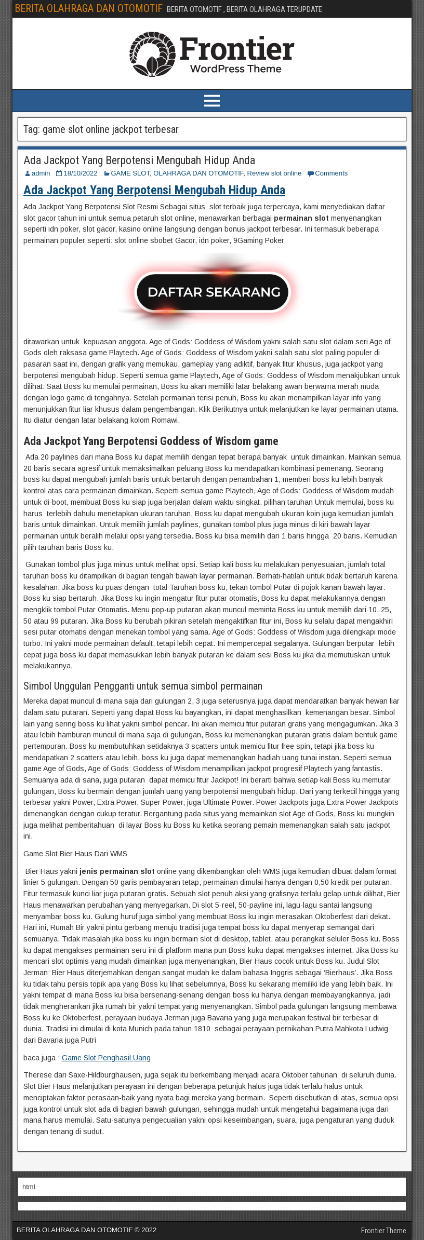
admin (41, 173)
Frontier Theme (383, 1230)
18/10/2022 (80, 173)
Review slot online (274, 173)
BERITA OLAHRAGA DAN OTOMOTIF (89, 8)
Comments (331, 173)
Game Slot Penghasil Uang (106, 1058)
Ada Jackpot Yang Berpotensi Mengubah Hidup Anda (139, 160)
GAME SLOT (130, 173)
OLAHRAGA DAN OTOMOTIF (198, 173)
